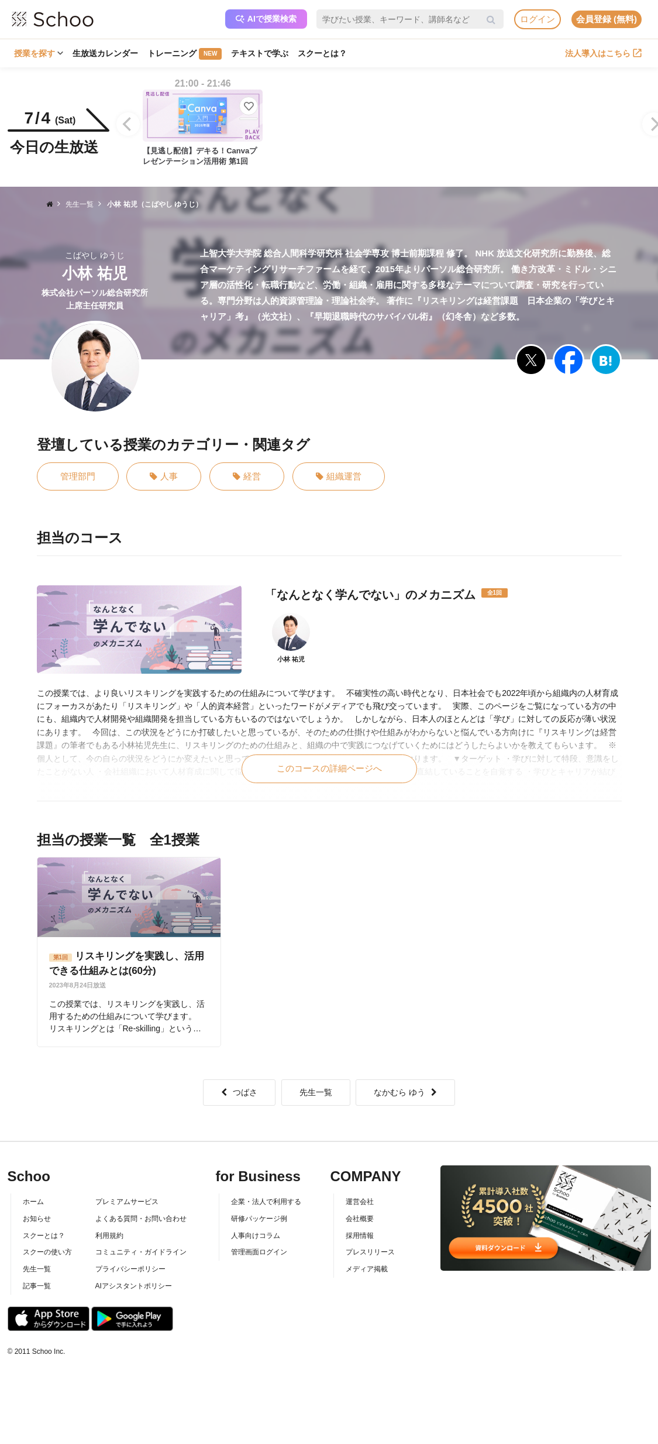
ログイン (537, 19)
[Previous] (128, 124)
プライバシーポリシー (130, 1269)
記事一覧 (37, 1286)
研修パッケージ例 (259, 1219)
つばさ (239, 1092)
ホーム (33, 1202)
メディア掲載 (367, 1269)
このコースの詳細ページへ (329, 768)
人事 (164, 476)
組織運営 (338, 476)
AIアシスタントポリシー (133, 1286)
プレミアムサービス (127, 1202)
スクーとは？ (322, 53)
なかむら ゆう (405, 1092)
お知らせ (37, 1219)
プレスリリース (370, 1252)
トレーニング (184, 54)
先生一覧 (315, 1092)
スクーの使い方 (47, 1252)
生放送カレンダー (105, 53)
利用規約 (109, 1236)
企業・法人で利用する (266, 1202)
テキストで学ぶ (259, 53)
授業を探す (38, 53)
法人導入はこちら (603, 53)
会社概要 (360, 1219)
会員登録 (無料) (606, 19)
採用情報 (360, 1236)
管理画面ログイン (259, 1252)
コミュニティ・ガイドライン (141, 1252)
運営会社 (360, 1202)
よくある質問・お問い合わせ (141, 1219)
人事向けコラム (255, 1236)
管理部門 (77, 476)
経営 (247, 476)
